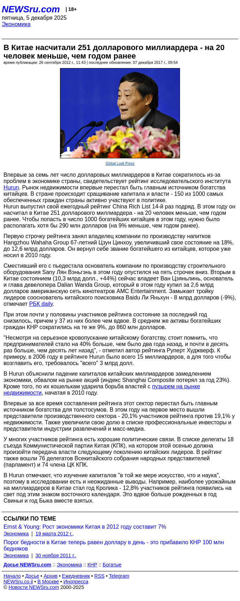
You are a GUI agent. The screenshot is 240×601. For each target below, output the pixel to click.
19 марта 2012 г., (55, 533)
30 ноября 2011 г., (56, 555)
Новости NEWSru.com (33, 587)
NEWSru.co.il (18, 581)
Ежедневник (76, 576)
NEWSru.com (31, 9)
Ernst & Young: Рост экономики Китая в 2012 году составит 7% (85, 527)
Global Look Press (120, 163)
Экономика (16, 24)
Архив (51, 576)
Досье (32, 576)
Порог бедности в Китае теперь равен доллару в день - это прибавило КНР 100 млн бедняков (114, 545)
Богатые (112, 564)
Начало (12, 576)
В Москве (48, 581)
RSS (99, 576)
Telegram (119, 576)
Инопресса (76, 581)
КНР (92, 564)
